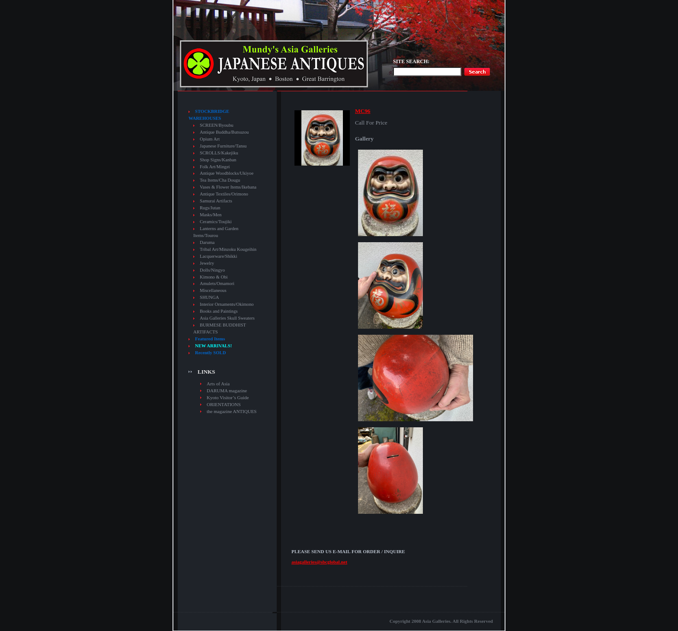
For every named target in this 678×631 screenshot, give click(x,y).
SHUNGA (209, 297)
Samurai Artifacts (216, 201)
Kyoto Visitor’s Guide (228, 397)
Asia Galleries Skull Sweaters (227, 318)
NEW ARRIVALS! (213, 345)
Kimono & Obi (214, 277)
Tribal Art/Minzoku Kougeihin (228, 249)
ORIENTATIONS (224, 404)
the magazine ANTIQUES (231, 411)
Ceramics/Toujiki (216, 221)
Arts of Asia (218, 383)
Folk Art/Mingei (215, 166)
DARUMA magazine (227, 390)
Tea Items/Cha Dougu (220, 180)
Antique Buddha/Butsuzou (224, 132)
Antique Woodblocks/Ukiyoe (226, 173)
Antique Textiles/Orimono (224, 194)
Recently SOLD (210, 352)
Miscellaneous (213, 290)
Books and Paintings (219, 311)
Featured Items (210, 338)
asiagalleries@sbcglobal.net (319, 561)
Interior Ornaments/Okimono (227, 304)
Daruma (207, 242)
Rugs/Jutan (210, 207)
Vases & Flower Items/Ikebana (228, 187)
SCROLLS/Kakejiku (219, 153)
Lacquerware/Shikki (218, 256)
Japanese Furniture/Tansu (223, 146)
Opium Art (210, 139)
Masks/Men (210, 214)
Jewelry (207, 263)
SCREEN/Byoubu (216, 125)
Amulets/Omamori (217, 283)
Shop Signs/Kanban (218, 159)
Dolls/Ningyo (212, 270)
